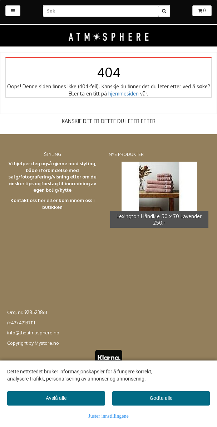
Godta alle (161, 398)
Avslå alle (56, 398)
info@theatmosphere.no (33, 332)
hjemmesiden (123, 93)
